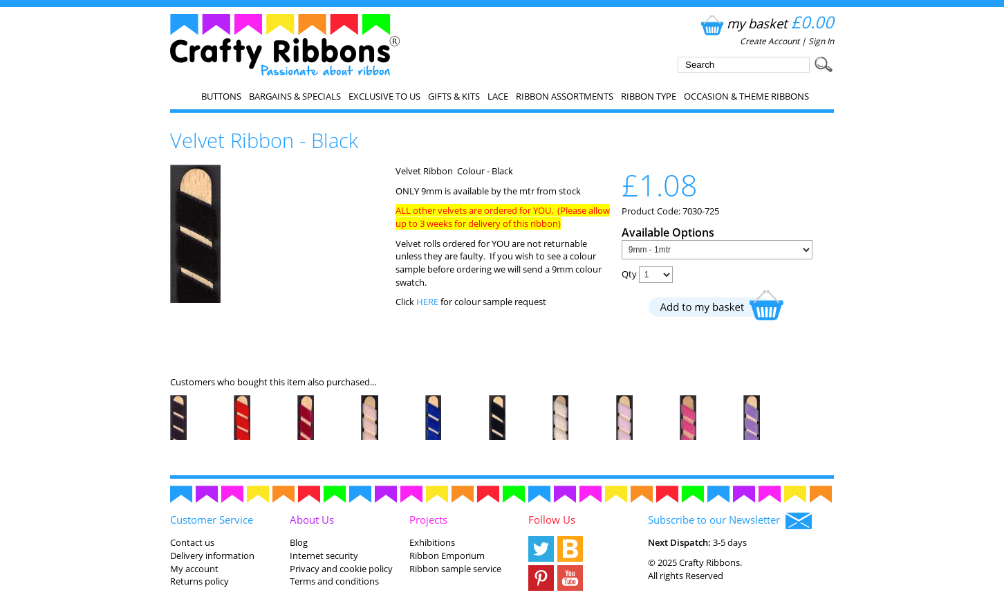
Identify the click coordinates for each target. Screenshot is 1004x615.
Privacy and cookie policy (341, 568)
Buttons (221, 96)
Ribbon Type (648, 96)
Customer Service (211, 519)
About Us (312, 519)
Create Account (769, 41)
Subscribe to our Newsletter (730, 521)
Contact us (192, 542)
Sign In (821, 41)
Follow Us (551, 519)
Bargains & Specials (295, 96)
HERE (428, 301)
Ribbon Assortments (564, 96)
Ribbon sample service (455, 568)
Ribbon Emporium (447, 555)
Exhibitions (432, 542)
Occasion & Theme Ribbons (746, 96)
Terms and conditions (334, 581)
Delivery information (212, 555)
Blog (299, 542)
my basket (766, 23)
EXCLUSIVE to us (384, 96)
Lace (497, 96)
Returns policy (199, 581)
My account (194, 568)
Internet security (324, 555)
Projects (428, 519)
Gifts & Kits (454, 96)
